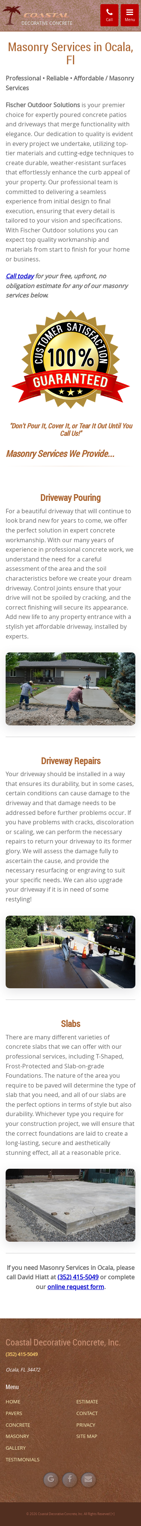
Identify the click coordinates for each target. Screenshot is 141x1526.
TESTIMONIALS (22, 1459)
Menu (132, 14)
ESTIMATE (87, 1401)
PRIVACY (85, 1424)
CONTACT (87, 1413)
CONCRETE (18, 1424)
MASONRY (17, 1436)
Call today (19, 276)
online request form (75, 1287)
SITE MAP (86, 1436)
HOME (13, 1401)
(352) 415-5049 (78, 1277)
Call (109, 15)
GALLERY (16, 1447)
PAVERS (14, 1413)
